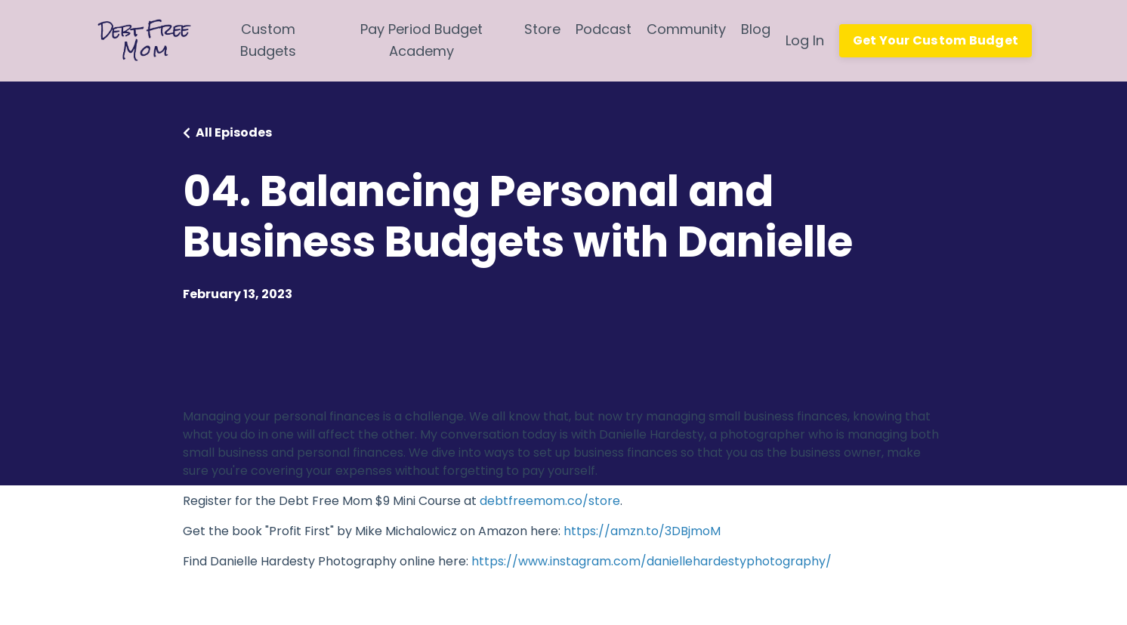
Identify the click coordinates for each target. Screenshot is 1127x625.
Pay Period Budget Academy (421, 40)
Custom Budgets (268, 40)
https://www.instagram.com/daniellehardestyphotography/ (651, 561)
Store (542, 29)
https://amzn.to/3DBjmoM (642, 531)
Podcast (603, 29)
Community (686, 29)
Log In (805, 40)
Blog (755, 29)
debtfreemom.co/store (550, 501)
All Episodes (234, 132)
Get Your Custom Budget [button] (936, 40)
